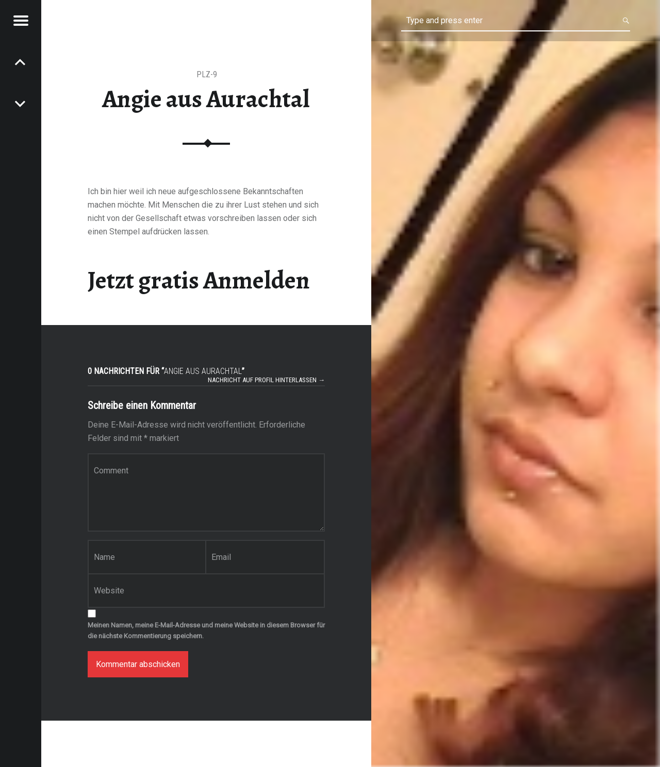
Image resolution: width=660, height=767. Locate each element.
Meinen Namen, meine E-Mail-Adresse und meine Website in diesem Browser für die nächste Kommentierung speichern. (206, 630)
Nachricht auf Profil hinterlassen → (266, 380)
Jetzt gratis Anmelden (199, 280)
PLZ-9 (206, 74)
